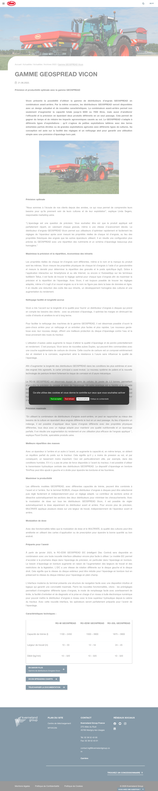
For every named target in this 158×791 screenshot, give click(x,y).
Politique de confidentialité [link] (99, 399)
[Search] (143, 3)
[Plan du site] (3, 3)
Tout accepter (56, 399)
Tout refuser (69, 399)
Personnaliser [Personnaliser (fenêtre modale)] (82, 399)
